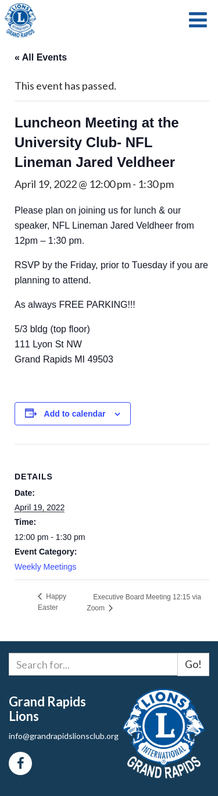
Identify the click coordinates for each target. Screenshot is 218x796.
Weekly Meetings (45, 566)
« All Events (41, 57)
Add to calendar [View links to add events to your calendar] (75, 413)
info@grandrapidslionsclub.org (64, 736)
